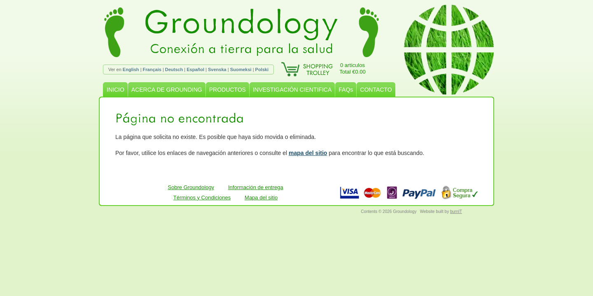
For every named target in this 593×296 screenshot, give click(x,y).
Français (152, 69)
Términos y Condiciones (202, 197)
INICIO (115, 89)
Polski (261, 69)
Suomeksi (241, 69)
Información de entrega (255, 187)
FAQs (346, 89)
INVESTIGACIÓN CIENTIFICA (292, 89)
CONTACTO (376, 89)
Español (195, 69)
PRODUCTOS (227, 89)
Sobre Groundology (191, 187)
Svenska (217, 69)
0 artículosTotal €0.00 (352, 68)
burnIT (456, 211)
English (131, 69)
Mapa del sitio (261, 197)
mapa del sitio (308, 153)
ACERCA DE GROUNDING (166, 89)
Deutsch (174, 69)
